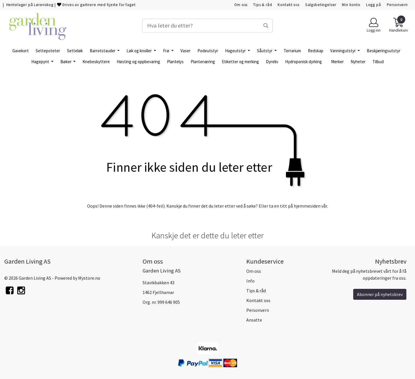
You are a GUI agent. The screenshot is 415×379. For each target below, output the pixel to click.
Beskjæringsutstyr (383, 50)
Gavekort (20, 50)
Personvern (397, 4)
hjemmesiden (307, 206)
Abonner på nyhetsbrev (380, 294)
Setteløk (75, 50)
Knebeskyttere (96, 61)
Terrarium (292, 50)
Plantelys (175, 61)
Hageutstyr (236, 50)
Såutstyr (265, 50)
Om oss (240, 4)
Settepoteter (48, 50)
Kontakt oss (288, 4)
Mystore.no (89, 278)
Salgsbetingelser (321, 4)
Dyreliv (272, 61)
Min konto (351, 4)
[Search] (207, 25)
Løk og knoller (139, 50)
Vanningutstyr (343, 50)
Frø (166, 50)
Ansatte (254, 320)
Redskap (315, 50)
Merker (337, 61)
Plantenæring (203, 61)
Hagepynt (40, 61)
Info (250, 281)
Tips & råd (262, 4)
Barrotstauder (103, 50)
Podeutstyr (207, 50)
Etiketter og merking (240, 61)
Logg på (373, 4)
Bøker (66, 61)
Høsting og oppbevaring (138, 61)
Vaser (185, 50)
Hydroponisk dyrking (303, 61)
